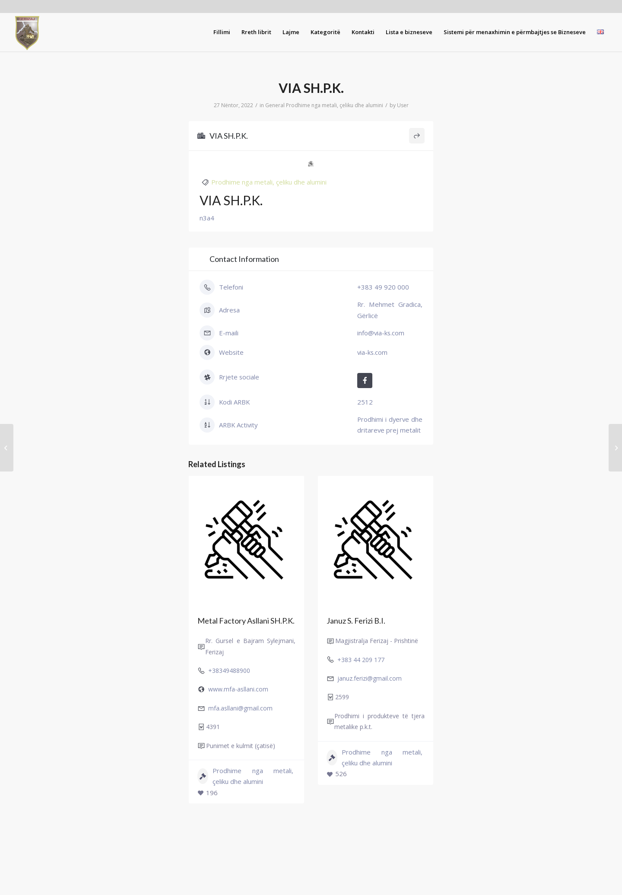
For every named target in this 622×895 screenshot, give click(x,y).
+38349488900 (229, 670)
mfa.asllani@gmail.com (240, 708)
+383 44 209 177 (360, 660)
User (403, 105)
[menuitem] (222, 32)
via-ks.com (372, 352)
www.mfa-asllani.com (238, 689)
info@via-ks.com (380, 332)
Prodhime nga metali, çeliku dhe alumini (334, 105)
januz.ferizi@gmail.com (369, 678)
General (275, 105)
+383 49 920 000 (383, 287)
